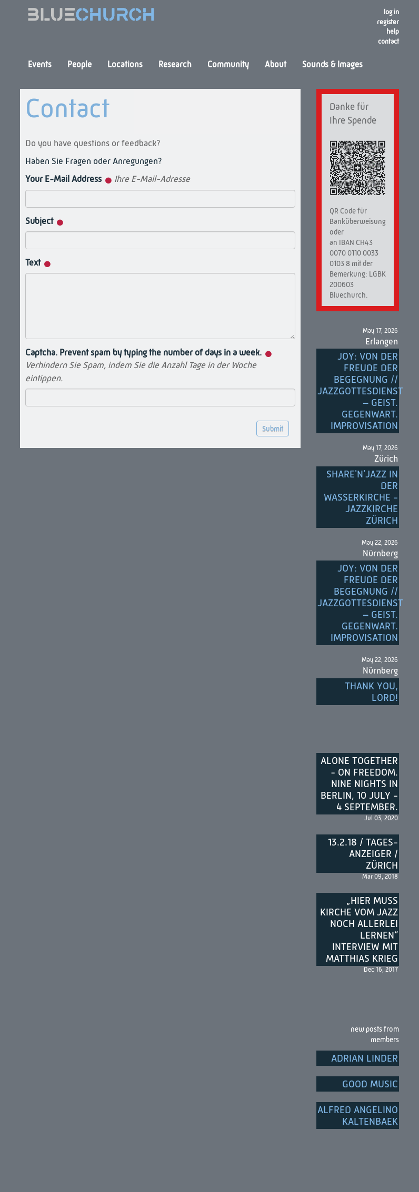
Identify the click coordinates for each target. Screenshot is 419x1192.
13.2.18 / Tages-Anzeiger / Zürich (363, 854)
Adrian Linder (364, 1059)
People (79, 65)
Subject (44, 221)
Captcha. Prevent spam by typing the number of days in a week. (148, 366)
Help (392, 31)
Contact (388, 41)
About (275, 65)
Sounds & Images (332, 65)
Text (38, 263)
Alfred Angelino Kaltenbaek (357, 1116)
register (388, 22)
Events (40, 65)
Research (175, 65)
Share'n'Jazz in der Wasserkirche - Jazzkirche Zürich (361, 498)
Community (228, 65)
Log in (391, 12)
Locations (125, 65)
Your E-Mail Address (107, 179)
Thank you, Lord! (371, 692)
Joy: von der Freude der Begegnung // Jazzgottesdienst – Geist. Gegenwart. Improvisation (358, 391)
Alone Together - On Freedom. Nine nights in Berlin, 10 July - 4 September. (359, 784)
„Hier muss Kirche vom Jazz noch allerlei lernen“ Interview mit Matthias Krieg (359, 930)
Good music (370, 1084)
